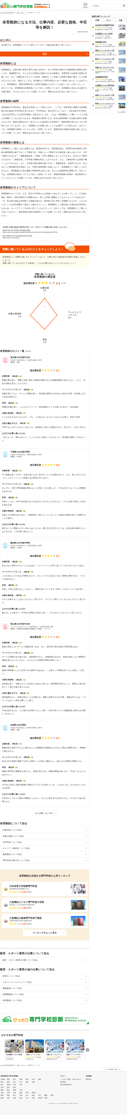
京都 (14, 1092)
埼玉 (14, 1084)
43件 (110, 53)
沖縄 (45, 1098)
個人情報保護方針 (66, 1084)
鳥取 (2, 1095)
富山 (14, 1082)
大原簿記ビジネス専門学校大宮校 (107, 85)
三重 (20, 1090)
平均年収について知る (12, 842)
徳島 (33, 1095)
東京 (2, 1084)
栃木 (14, 1087)
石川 (20, 1082)
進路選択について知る (12, 854)
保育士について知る (11, 976)
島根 (8, 1095)
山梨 (33, 1082)
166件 (111, 106)
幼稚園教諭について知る (13, 994)
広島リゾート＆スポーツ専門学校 (107, 95)
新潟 (2, 1082)
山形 (33, 1079)
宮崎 (33, 1098)
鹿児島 (40, 1098)
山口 (27, 1095)
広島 (20, 1095)
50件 (110, 61)
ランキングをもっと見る (45, 933)
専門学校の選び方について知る (16, 860)
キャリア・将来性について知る (16, 848)
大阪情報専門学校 (101, 77)
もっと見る (121, 112)
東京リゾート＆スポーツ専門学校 (107, 59)
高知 (51, 1095)
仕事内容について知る (12, 830)
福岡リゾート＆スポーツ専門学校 (107, 50)
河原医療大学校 (100, 42)
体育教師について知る (12, 1000)
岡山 (14, 1095)
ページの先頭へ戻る (110, 1069)
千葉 (20, 1084)
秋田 (27, 1079)
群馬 (8, 1087)
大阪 (2, 1092)
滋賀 (20, 1092)
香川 (39, 1095)
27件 (110, 27)
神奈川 (9, 1084)
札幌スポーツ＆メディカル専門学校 (107, 67)
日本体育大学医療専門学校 (104, 25)
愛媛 (45, 1095)
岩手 (14, 1079)
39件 (110, 88)
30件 (110, 44)
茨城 (2, 1087)
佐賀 (8, 1098)
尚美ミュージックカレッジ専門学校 (107, 103)
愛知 (2, 1090)
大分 (27, 1098)
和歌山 (34, 1092)
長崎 (14, 1098)
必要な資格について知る (13, 836)
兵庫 (8, 1092)
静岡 (14, 1090)
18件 (110, 97)
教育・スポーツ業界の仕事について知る (20, 960)
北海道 (3, 1079)
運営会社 (89, 1079)
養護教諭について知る (12, 988)
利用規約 (63, 1082)
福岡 (2, 1098)
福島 (39, 1079)
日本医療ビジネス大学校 (104, 34)
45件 (110, 70)
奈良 (27, 1092)
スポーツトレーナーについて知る (17, 982)
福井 (27, 1082)
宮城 (20, 1079)
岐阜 (8, 1090)
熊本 (20, 1098)
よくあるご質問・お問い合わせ (70, 1079)
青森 (8, 1079)
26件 (110, 79)
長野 (8, 1082)
